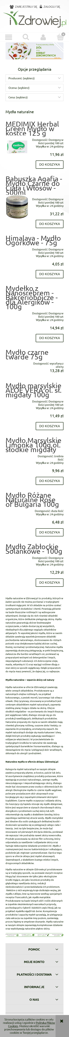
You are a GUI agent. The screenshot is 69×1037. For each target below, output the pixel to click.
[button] (8, 37)
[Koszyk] (60, 37)
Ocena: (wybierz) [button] (18, 87)
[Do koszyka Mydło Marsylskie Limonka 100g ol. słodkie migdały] (49, 481)
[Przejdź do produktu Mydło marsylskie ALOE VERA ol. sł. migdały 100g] (17, 399)
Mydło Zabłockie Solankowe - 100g (34, 548)
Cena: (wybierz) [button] (18, 97)
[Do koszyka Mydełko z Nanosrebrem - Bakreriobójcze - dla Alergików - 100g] (49, 338)
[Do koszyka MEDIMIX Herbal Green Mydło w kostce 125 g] (49, 164)
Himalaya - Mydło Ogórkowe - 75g (33, 240)
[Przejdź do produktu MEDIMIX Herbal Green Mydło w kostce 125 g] (17, 146)
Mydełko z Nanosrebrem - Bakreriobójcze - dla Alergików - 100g (32, 297)
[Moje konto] (43, 37)
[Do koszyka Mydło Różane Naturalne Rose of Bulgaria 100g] (49, 532)
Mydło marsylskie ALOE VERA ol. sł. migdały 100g (34, 390)
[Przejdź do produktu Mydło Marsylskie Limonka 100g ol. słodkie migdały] (17, 454)
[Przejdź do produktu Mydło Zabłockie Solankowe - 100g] (17, 556)
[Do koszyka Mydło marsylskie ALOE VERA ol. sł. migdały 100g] (49, 426)
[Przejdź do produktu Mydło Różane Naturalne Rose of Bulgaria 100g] (17, 509)
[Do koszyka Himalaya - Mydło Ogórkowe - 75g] (49, 274)
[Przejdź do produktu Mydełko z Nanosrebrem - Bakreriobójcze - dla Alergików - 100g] (17, 311)
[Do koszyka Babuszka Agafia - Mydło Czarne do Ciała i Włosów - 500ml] (49, 224)
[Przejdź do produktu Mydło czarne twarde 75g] (17, 362)
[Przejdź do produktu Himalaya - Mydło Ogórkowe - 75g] (17, 247)
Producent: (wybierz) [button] (21, 78)
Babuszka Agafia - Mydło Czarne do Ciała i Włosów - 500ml (34, 185)
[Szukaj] (26, 37)
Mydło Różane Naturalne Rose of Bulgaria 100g (32, 499)
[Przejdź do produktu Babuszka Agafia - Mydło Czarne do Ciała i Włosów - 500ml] (17, 207)
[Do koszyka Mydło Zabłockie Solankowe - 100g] (49, 582)
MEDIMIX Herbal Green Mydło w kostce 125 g (32, 128)
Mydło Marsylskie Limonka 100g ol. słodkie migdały (33, 445)
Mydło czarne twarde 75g (27, 354)
